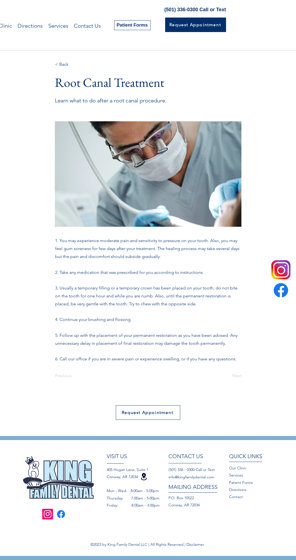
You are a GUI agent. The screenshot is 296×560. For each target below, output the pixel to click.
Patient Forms (241, 482)
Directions (237, 489)
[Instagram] (47, 514)
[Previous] (73, 375)
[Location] (144, 477)
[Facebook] (281, 290)
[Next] (228, 375)
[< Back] (73, 64)
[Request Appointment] (195, 25)
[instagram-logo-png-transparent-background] (281, 269)
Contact (236, 496)
